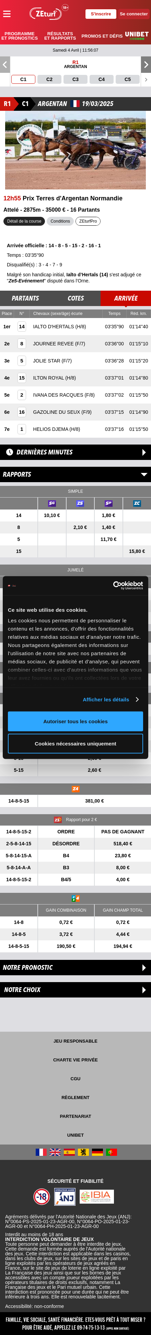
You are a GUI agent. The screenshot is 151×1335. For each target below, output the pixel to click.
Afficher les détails (106, 699)
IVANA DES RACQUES (59, 395)
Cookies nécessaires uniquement (75, 743)
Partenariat (75, 1116)
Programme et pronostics (19, 36)
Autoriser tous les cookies (75, 721)
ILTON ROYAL (49, 378)
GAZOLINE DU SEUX (57, 412)
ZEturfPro (88, 221)
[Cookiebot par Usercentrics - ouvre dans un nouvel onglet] (113, 585)
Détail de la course (24, 221)
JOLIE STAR (47, 361)
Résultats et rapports (60, 36)
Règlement (75, 1097)
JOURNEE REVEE (54, 343)
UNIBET (75, 1135)
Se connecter (134, 13)
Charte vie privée (75, 1059)
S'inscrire (101, 13)
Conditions (60, 221)
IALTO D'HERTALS (54, 326)
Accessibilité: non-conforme (34, 1306)
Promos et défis (102, 36)
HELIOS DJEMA (51, 429)
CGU (76, 1078)
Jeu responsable (75, 1041)
